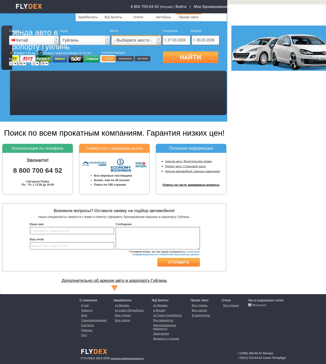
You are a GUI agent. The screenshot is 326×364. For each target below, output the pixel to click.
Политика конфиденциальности (127, 358)
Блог (84, 315)
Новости (87, 310)
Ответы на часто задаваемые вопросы (191, 185)
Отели (138, 17)
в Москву (159, 310)
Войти (181, 7)
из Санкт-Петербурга (129, 310)
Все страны (123, 315)
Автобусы (163, 17)
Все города (122, 320)
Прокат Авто (188, 17)
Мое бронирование (211, 7)
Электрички (161, 333)
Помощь (87, 330)
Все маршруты (163, 320)
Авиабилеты (88, 17)
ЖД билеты (113, 17)
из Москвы (122, 305)
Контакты (87, 325)
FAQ (84, 335)
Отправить (178, 262)
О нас (85, 305)
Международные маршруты (164, 327)
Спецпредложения (94, 320)
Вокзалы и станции (166, 338)
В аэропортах (201, 315)
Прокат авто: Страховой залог (185, 166)
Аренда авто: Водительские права (188, 161)
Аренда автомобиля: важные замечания (192, 171)
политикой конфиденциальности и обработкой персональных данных (165, 253)
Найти (190, 57)
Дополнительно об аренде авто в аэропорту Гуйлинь (114, 280)
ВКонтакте (259, 305)
